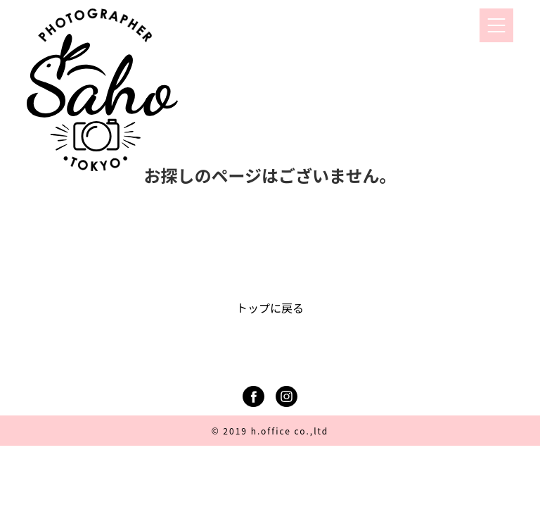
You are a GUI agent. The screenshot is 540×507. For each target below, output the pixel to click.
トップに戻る (270, 307)
